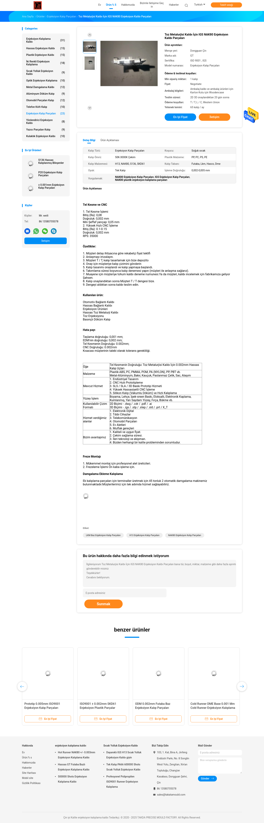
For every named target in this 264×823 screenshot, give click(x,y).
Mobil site (27, 778)
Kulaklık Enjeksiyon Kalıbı (45, 136)
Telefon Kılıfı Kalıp (45, 107)
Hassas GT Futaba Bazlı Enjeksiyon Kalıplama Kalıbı (73, 767)
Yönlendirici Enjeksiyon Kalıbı (45, 121)
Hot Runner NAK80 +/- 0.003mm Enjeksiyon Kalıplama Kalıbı (76, 755)
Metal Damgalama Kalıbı (45, 87)
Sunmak (103, 604)
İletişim (45, 240)
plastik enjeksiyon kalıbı (45, 55)
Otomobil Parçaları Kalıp (45, 100)
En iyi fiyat (180, 117)
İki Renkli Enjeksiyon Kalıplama (45, 63)
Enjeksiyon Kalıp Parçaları (45, 113)
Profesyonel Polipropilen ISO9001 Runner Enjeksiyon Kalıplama (122, 781)
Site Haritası (29, 772)
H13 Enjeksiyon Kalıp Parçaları (144, 535)
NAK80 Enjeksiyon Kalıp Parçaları (184, 535)
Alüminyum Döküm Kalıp (45, 94)
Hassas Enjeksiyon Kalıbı (45, 48)
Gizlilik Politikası (31, 783)
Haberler (27, 767)
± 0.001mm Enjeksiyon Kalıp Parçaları (51, 186)
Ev (23, 752)
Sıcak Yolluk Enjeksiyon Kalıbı (45, 72)
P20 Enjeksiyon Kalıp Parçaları (50, 174)
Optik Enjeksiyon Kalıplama (45, 80)
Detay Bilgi (89, 140)
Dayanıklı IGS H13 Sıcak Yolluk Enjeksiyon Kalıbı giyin (123, 755)
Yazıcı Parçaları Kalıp (45, 129)
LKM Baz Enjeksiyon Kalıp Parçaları (103, 535)
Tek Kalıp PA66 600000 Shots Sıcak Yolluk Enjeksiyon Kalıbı (123, 767)
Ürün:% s (27, 757)
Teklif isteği (226, 4)
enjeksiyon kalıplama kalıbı (45, 40)
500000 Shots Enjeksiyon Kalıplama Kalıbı (72, 779)
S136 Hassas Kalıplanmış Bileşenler (51, 161)
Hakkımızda (28, 762)
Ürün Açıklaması (109, 140)
